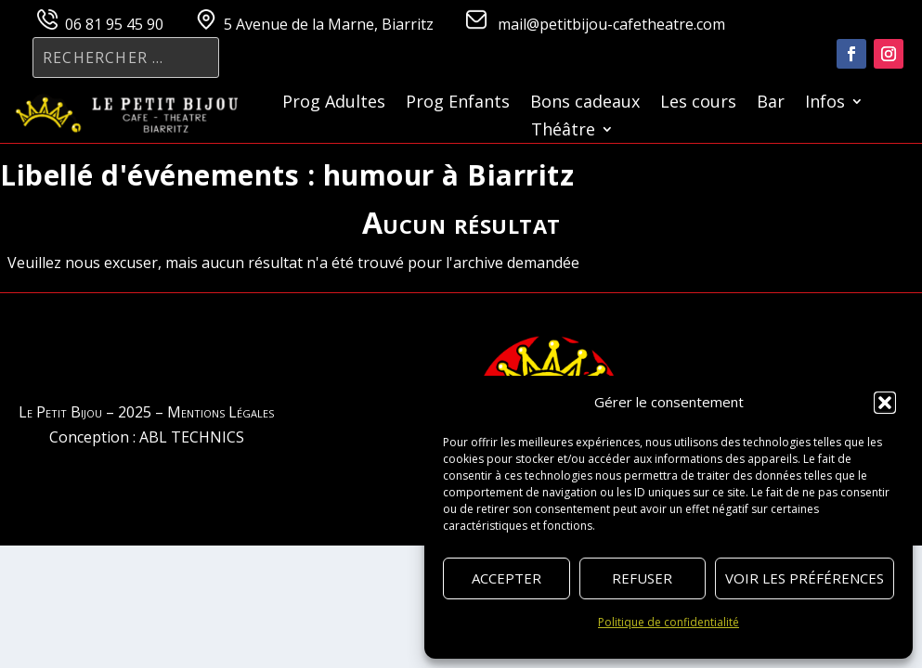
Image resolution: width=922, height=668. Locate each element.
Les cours (698, 103)
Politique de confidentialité (668, 622)
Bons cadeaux (585, 103)
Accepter (506, 578)
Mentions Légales (220, 412)
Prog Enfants (458, 103)
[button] (885, 402)
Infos (825, 103)
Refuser (642, 578)
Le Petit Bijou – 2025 (85, 412)
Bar (771, 103)
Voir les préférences (804, 578)
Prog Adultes (333, 103)
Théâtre (563, 131)
